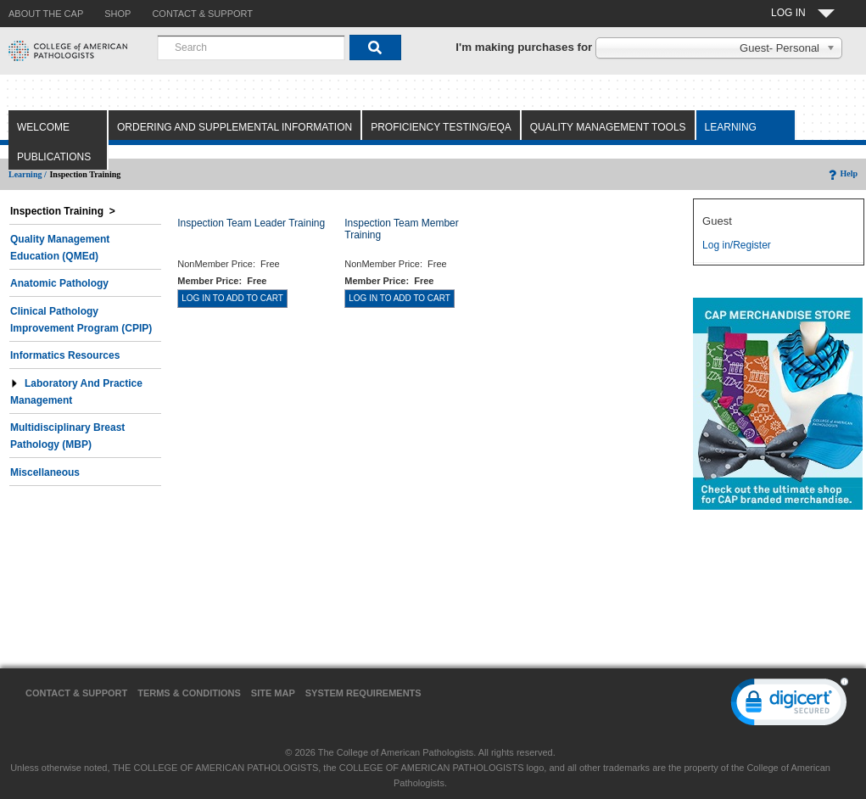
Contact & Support (76, 693)
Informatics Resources (65, 355)
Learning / (27, 174)
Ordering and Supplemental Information (234, 127)
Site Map (273, 693)
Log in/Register (736, 245)
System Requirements (363, 693)
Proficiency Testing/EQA (441, 127)
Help (842, 173)
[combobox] (251, 47)
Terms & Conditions (189, 693)
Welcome (43, 127)
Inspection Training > (62, 211)
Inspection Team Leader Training (251, 223)
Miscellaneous (45, 472)
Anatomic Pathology (59, 283)
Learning (731, 127)
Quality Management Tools (608, 127)
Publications (54, 157)
